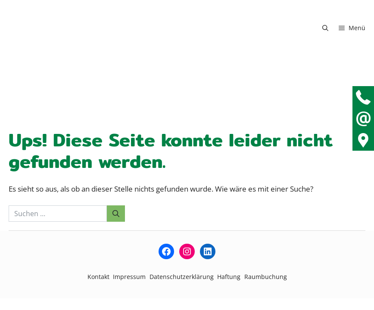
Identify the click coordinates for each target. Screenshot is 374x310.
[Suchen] (116, 213)
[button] (325, 28)
